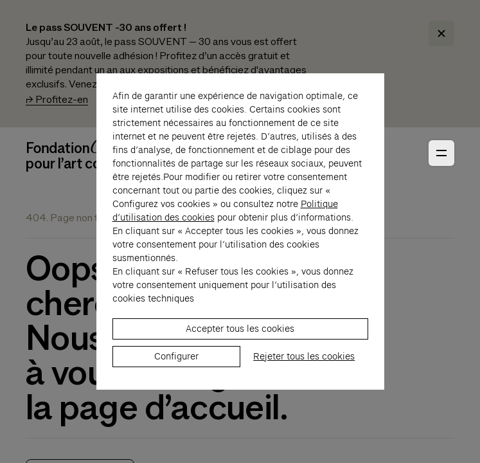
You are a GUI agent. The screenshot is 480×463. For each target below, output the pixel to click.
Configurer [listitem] (176, 377)
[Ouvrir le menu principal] (441, 153)
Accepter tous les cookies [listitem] (240, 349)
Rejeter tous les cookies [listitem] (304, 377)
